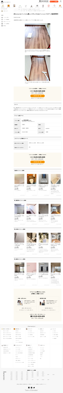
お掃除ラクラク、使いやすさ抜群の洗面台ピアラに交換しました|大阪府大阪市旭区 (43, 182)
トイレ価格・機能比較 (55, 334)
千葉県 (32, 373)
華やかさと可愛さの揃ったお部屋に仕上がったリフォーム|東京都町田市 (19, 272)
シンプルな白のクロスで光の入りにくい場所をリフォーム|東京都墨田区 (31, 213)
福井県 (27, 374)
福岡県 (11, 379)
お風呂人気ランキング (43, 332)
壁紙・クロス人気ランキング (7, 332)
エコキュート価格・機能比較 (31, 362)
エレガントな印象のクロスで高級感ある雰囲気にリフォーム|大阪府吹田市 (19, 182)
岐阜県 (43, 374)
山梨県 (32, 374)
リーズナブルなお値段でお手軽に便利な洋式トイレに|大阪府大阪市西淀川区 (31, 183)
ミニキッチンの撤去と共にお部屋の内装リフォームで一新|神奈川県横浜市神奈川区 (56, 242)
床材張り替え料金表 (18, 334)
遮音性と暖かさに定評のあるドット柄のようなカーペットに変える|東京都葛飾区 (19, 242)
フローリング (17, 340)
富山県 (17, 374)
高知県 (27, 378)
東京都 (38, 373)
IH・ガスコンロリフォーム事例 (20, 362)
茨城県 (11, 373)
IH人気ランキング (18, 358)
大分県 (32, 379)
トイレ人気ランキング (55, 332)
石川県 (22, 374)
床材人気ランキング (18, 332)
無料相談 (54, 1)
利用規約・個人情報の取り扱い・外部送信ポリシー (26, 384)
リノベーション (42, 347)
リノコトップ (15, 10)
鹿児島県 (43, 379)
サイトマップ (44, 384)
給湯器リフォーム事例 (31, 366)
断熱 (40, 358)
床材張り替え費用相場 (18, 338)
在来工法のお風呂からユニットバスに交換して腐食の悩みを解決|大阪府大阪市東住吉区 (31, 242)
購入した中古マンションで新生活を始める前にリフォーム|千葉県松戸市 (56, 273)
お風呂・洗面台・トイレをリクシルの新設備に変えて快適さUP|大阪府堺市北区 (56, 184)
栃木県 (17, 373)
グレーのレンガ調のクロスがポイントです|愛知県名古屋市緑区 (43, 271)
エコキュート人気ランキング (31, 360)
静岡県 (48, 374)
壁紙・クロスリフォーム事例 (7, 336)
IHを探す (17, 356)
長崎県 (22, 379)
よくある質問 (40, 384)
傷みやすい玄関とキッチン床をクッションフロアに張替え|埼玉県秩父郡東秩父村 (43, 213)
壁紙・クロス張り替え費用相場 (7, 338)
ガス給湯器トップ (30, 347)
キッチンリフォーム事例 (31, 336)
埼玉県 (27, 373)
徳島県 (11, 378)
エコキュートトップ (30, 356)
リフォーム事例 (20, 10)
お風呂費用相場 (42, 334)
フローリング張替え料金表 (19, 342)
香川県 (17, 378)
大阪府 (24, 10)
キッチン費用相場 (30, 334)
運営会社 (18, 384)
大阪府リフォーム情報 (32, 142)
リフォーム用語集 (36, 384)
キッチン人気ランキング (31, 332)
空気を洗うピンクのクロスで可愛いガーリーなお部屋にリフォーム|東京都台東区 (31, 271)
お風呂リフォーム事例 (43, 336)
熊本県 (27, 379)
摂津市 (27, 10)
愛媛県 (22, 378)
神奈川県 (43, 373)
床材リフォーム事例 (18, 336)
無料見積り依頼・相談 (37, 95)
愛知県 (53, 374)
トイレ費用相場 (54, 338)
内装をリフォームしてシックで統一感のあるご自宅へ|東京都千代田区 (43, 243)
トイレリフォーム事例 (55, 336)
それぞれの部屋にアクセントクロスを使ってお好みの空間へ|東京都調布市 (56, 213)
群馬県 (22, 373)
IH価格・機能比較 (18, 360)
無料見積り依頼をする (49, 308)
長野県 (38, 374)
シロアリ (41, 356)
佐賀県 (17, 379)
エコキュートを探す (30, 358)
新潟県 (11, 374)
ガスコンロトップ (18, 347)
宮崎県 (38, 379)
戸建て (24, 124)
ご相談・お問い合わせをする (26, 308)
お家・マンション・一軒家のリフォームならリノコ (31, 389)
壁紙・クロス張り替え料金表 (7, 334)
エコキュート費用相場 (31, 364)
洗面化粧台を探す (5, 347)
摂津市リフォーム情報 (40, 142)
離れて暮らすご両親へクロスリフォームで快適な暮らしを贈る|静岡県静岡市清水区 (19, 213)
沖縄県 (48, 379)
